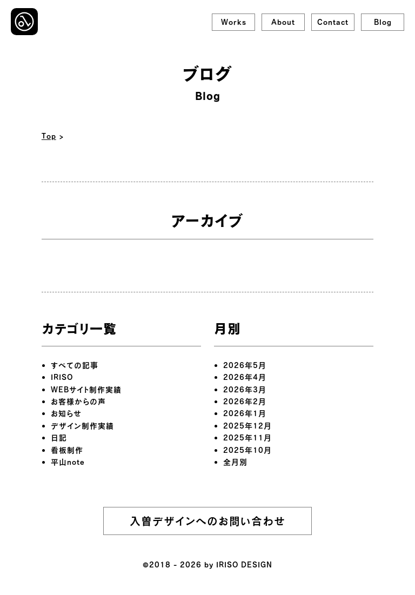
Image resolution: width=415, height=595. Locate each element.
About (283, 21)
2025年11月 (247, 437)
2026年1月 (244, 413)
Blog (383, 21)
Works (233, 21)
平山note (68, 461)
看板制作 (67, 449)
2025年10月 (247, 449)
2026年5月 (244, 365)
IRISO (62, 377)
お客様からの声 (78, 401)
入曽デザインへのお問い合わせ (207, 520)
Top (49, 136)
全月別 (235, 461)
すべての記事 (74, 365)
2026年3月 (244, 389)
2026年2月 (244, 401)
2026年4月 (244, 377)
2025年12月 (247, 425)
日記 (59, 437)
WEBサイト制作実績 (86, 389)
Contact (333, 21)
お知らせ (66, 413)
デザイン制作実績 (82, 425)
